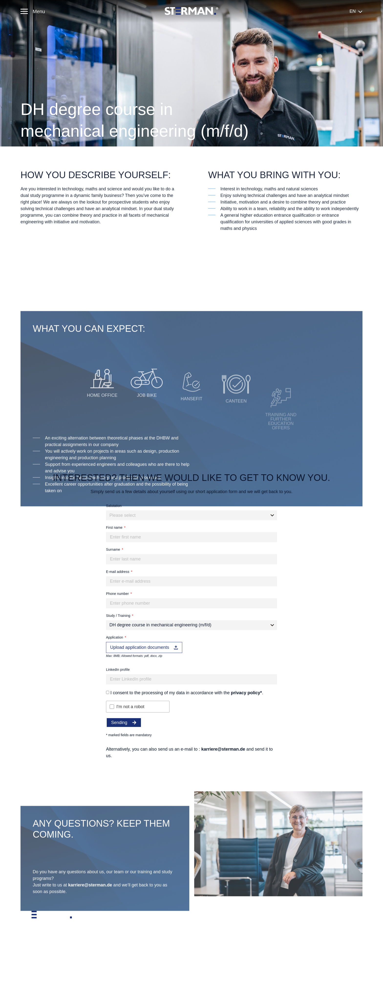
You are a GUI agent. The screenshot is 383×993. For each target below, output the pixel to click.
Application (115, 637)
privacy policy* (246, 692)
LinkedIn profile (118, 670)
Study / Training (118, 616)
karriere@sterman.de (223, 749)
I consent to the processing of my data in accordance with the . (186, 692)
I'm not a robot (131, 706)
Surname (113, 549)
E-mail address (118, 572)
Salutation (114, 506)
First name (115, 527)
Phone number (118, 594)
